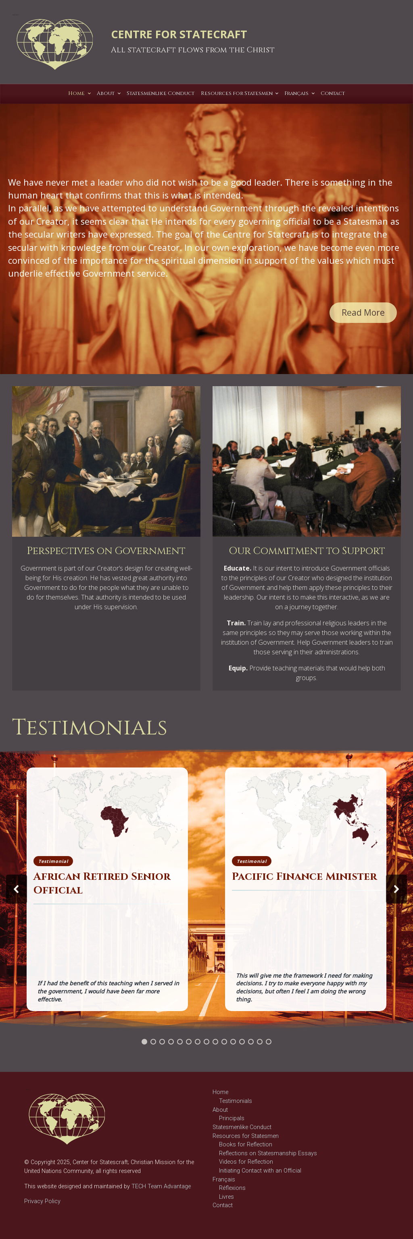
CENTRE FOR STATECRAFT (179, 34)
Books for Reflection (245, 1144)
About (220, 1110)
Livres (226, 1196)
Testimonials (235, 1101)
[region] (206, 231)
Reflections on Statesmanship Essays (268, 1153)
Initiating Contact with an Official (260, 1170)
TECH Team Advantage (160, 1186)
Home (220, 1092)
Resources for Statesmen (246, 1136)
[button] (16, 889)
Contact (223, 1205)
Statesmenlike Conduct (242, 1127)
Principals (231, 1118)
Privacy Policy (42, 1201)
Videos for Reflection (246, 1161)
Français (224, 1179)
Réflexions (232, 1188)
